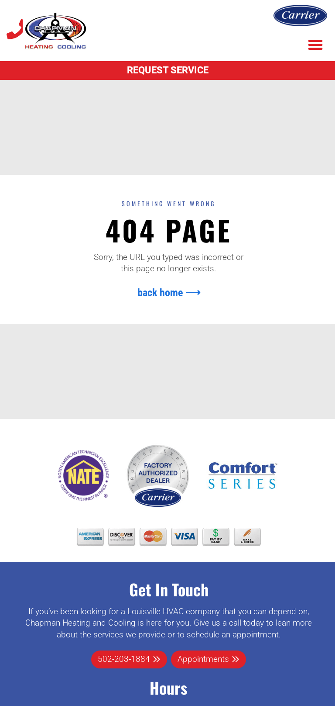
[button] (315, 44)
